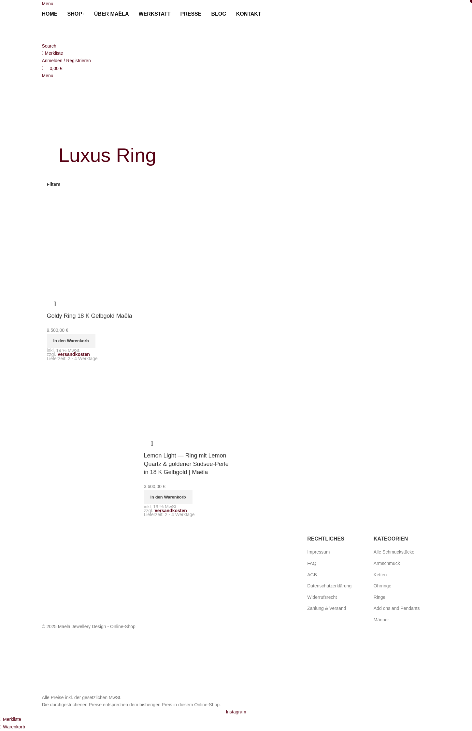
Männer (381, 619)
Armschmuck (387, 563)
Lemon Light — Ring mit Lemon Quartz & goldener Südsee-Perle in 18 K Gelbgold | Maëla (186, 463)
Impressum (318, 552)
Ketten (380, 574)
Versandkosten (73, 354)
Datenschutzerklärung (329, 585)
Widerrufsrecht (322, 597)
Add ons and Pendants (397, 608)
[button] (71, 341)
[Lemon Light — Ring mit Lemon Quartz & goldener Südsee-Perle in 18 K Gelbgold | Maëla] (187, 249)
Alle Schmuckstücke (394, 552)
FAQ (311, 563)
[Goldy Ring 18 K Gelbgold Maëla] (90, 241)
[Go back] (67, 133)
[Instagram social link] (236, 711)
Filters (54, 184)
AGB (312, 574)
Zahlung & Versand (326, 608)
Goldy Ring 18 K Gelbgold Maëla (89, 316)
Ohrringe (382, 585)
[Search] (49, 46)
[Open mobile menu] (47, 3)
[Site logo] (78, 31)
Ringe (380, 597)
